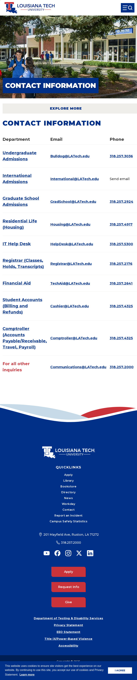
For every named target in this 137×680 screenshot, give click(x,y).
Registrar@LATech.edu (71, 264)
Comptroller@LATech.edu (73, 338)
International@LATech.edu (74, 179)
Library (68, 480)
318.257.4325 (121, 306)
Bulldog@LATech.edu (69, 156)
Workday (68, 504)
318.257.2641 (121, 283)
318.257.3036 (121, 156)
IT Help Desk (17, 243)
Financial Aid (17, 283)
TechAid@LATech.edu (70, 283)
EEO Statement (68, 632)
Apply (68, 474)
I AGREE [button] (120, 670)
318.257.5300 (121, 244)
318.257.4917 (121, 224)
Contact (68, 509)
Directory (68, 492)
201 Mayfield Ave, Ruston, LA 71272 (71, 535)
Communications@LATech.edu (78, 367)
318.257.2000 (122, 367)
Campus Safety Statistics (69, 521)
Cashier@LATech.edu (69, 306)
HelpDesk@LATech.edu (71, 244)
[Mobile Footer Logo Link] (68, 450)
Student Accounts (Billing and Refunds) (22, 306)
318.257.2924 (121, 202)
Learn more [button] (27, 674)
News (68, 498)
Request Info (68, 587)
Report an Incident (68, 515)
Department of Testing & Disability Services (68, 618)
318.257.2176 (121, 264)
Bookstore (68, 486)
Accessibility (68, 645)
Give (68, 602)
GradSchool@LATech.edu (73, 202)
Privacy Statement (68, 625)
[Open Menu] (127, 7)
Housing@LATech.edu (70, 224)
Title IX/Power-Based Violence (68, 638)
